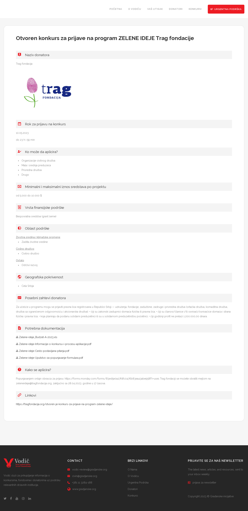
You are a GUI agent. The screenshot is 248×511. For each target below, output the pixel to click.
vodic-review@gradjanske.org (87, 469)
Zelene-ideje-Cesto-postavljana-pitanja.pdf (44, 350)
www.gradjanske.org (81, 489)
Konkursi (133, 495)
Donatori (133, 489)
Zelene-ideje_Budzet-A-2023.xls (38, 337)
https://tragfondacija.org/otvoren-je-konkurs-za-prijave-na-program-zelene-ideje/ (64, 404)
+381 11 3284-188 (79, 482)
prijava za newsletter (202, 482)
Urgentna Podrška (138, 482)
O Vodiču (133, 476)
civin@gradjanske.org (82, 476)
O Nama (132, 469)
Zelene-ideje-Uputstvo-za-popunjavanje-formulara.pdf (51, 357)
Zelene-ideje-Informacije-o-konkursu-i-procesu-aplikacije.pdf (55, 344)
